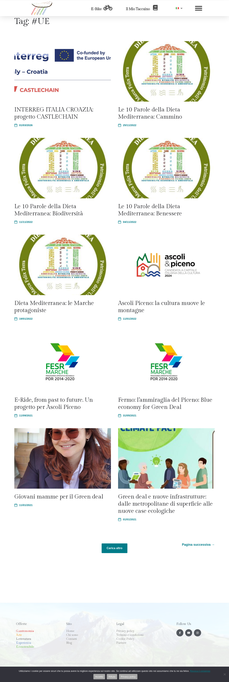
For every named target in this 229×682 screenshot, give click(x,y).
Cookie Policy (125, 639)
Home (70, 631)
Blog (69, 643)
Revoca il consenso (200, 671)
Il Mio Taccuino (138, 9)
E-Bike (96, 9)
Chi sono (72, 635)
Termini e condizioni (129, 635)
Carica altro (114, 548)
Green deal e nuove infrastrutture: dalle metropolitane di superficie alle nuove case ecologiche (165, 503)
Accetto (99, 676)
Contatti (71, 639)
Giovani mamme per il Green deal (58, 496)
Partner (121, 643)
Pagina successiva (198, 544)
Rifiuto (112, 676)
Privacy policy (125, 631)
